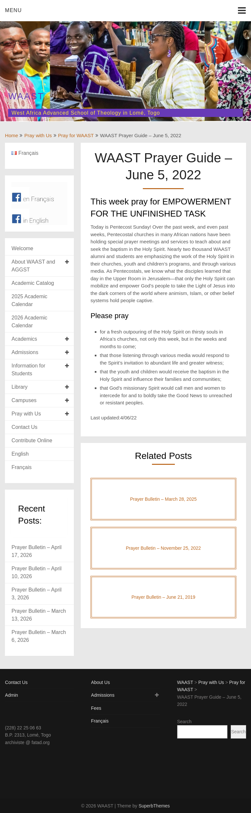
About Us (100, 682)
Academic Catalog (32, 283)
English (19, 454)
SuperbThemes (154, 805)
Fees (96, 708)
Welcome (22, 248)
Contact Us (24, 427)
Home (11, 135)
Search (184, 721)
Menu (13, 10)
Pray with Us (38, 135)
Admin (11, 695)
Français (21, 467)
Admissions (24, 352)
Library (19, 387)
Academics (24, 339)
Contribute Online (31, 440)
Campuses (23, 400)
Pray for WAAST (76, 135)
